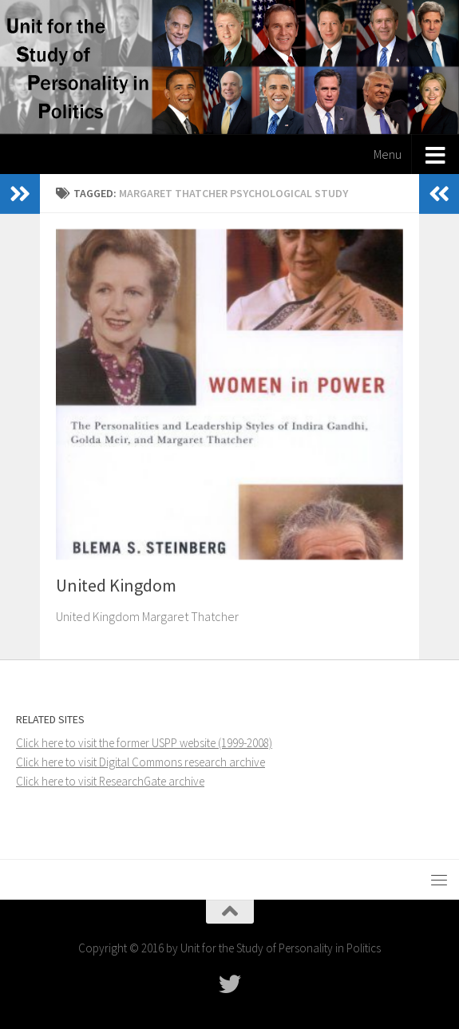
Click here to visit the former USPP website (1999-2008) (144, 742)
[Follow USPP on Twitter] (230, 984)
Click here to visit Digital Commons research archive (140, 762)
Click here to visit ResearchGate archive (110, 781)
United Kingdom (116, 585)
